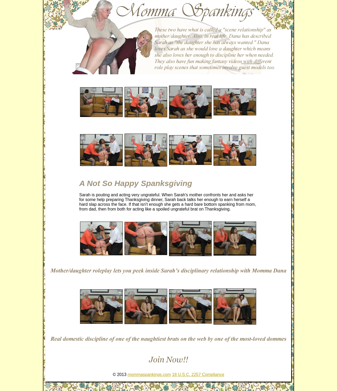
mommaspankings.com (149, 374)
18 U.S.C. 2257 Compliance (198, 374)
